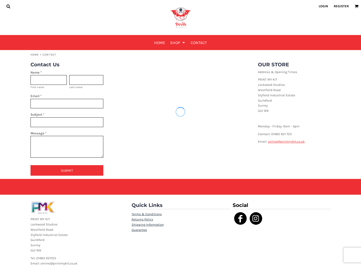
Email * (36, 96)
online (272, 141)
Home (35, 54)
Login (323, 6)
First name (37, 87)
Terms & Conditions (147, 214)
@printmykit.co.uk (291, 141)
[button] (8, 6)
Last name (76, 87)
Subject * (37, 114)
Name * (36, 72)
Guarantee (139, 230)
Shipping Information (148, 224)
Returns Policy (142, 219)
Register (341, 6)
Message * (38, 133)
